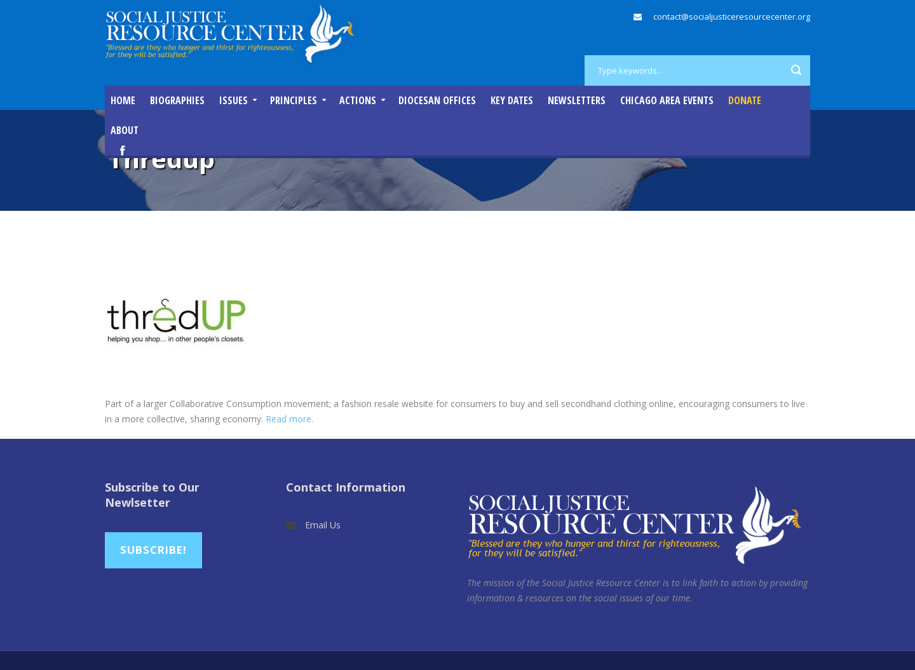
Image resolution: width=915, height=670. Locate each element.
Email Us (323, 525)
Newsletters (577, 100)
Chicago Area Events (667, 100)
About (125, 130)
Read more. (289, 419)
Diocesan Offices (437, 100)
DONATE (744, 100)
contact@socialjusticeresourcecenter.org (731, 16)
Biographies (177, 100)
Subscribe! (153, 549)
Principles (293, 100)
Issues (233, 100)
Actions (357, 100)
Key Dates (512, 100)
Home (123, 100)
